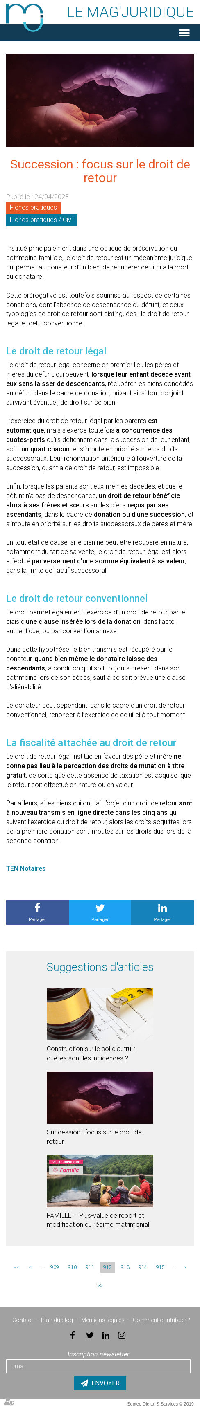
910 (72, 1267)
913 (125, 1267)
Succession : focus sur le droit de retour (94, 1136)
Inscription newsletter (98, 1354)
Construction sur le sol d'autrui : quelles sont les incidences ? (91, 1053)
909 (54, 1267)
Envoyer (105, 1383)
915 (160, 1267)
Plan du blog (57, 1320)
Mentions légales (103, 1320)
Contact (22, 1320)
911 (90, 1267)
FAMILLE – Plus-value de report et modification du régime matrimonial (98, 1220)
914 (143, 1267)
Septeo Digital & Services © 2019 (160, 1403)
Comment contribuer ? (161, 1320)
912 (107, 1267)
